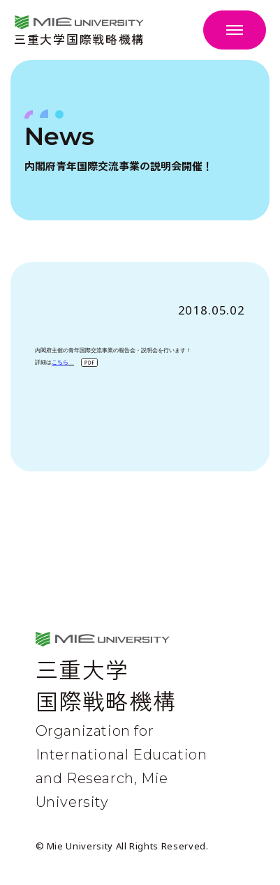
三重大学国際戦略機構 (79, 37)
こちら (60, 361)
